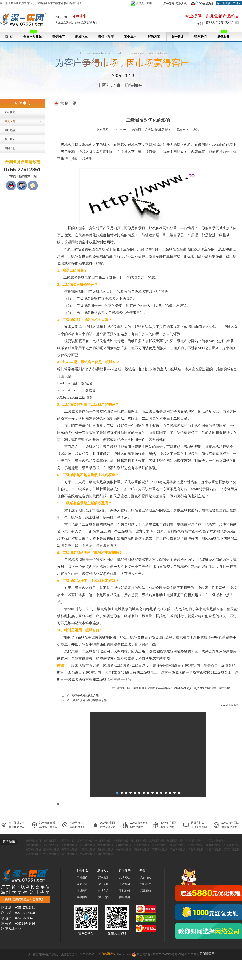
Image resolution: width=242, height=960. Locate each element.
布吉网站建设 (123, 849)
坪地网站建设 (177, 849)
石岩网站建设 (141, 845)
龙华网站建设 (157, 840)
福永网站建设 (159, 845)
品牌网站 (124, 877)
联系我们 (200, 36)
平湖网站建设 (193, 840)
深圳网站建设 (67, 840)
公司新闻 (10, 112)
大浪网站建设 (87, 849)
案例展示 (130, 36)
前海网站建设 (33, 854)
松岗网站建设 (232, 845)
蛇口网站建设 (51, 854)
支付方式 (145, 877)
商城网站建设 (33, 845)
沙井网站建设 (196, 845)
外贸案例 (124, 884)
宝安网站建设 (121, 840)
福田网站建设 (69, 854)
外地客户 (103, 890)
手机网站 (82, 897)
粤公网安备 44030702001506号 (155, 954)
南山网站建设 (103, 840)
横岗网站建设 (141, 849)
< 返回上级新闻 (230, 705)
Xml (129, 954)
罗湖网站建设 (87, 854)
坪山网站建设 (139, 840)
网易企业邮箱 (51, 845)
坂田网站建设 (175, 840)
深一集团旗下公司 (227, 3)
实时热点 (10, 130)
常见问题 (10, 121)
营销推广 (58, 36)
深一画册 (103, 884)
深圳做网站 (50, 840)
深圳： (215, 22)
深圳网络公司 (33, 840)
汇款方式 (181, 3)
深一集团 (177, 36)
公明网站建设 (123, 845)
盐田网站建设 (105, 854)
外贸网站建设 (69, 845)
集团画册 (10, 148)
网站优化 (82, 884)
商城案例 (124, 897)
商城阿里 (81, 36)
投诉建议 (145, 884)
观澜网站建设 (51, 849)
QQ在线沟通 (206, 3)
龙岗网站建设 (85, 840)
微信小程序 (106, 36)
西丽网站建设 (232, 849)
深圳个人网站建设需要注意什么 (90, 700)
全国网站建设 (32, 34)
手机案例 (124, 890)
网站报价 (82, 877)
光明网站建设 (69, 849)
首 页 (9, 36)
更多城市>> (13, 928)
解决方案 (154, 36)
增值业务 (223, 34)
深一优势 (168, 3)
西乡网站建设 (177, 845)
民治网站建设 (33, 849)
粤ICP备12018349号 (187, 954)
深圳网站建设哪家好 (215, 840)
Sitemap (121, 954)
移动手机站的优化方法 (85, 695)
